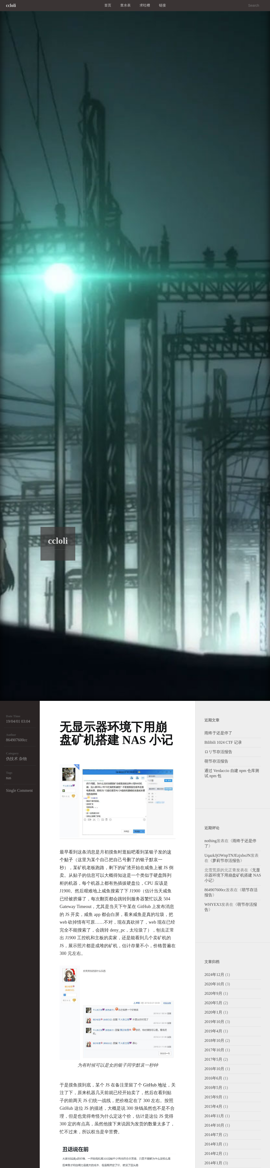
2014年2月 (213, 1153)
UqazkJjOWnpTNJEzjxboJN (227, 855)
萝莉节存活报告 (226, 860)
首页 (107, 5)
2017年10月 (214, 1050)
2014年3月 (213, 1144)
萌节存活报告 (216, 761)
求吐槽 (145, 5)
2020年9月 (213, 993)
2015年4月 (213, 1106)
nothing (210, 841)
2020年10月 (214, 984)
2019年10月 (214, 1022)
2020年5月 (213, 1003)
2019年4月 (213, 1031)
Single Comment (19, 790)
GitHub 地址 (155, 1085)
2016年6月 (213, 1078)
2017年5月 (213, 1059)
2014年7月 (213, 1135)
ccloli (11, 5)
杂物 (23, 759)
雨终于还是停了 (218, 733)
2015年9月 (213, 1097)
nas (8, 778)
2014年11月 (214, 1116)
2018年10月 (214, 1040)
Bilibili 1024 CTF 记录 (223, 742)
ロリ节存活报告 (218, 752)
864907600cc (16, 740)
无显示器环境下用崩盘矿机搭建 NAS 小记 (116, 733)
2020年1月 (213, 1012)
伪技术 (12, 759)
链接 (162, 5)
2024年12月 (214, 974)
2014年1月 (213, 1163)
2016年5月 (213, 1087)
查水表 (125, 5)
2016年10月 (214, 1069)
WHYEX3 (212, 904)
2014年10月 (214, 1125)
